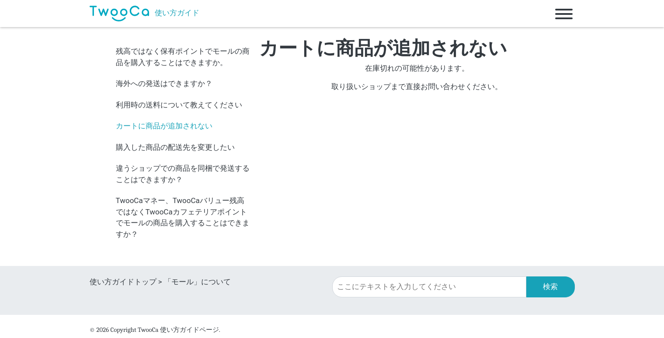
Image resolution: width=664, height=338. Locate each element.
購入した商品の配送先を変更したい (175, 147)
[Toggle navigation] (564, 13)
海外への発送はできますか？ (164, 83)
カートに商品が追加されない (164, 125)
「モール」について (197, 281)
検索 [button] (550, 286)
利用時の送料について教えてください (179, 104)
